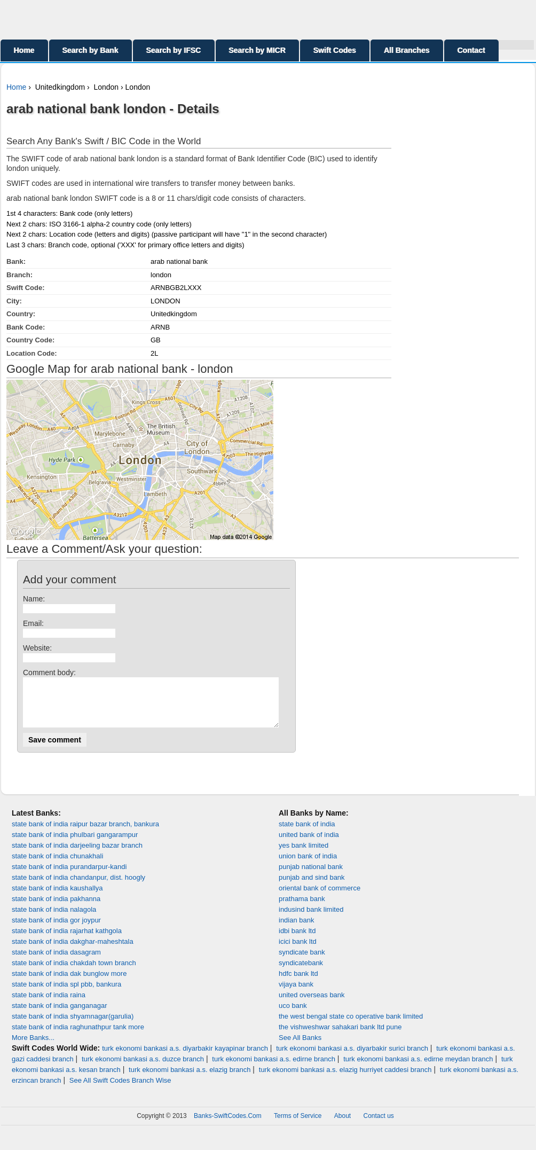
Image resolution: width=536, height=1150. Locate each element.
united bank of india (309, 844)
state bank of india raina (48, 1004)
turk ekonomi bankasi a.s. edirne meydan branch (418, 1069)
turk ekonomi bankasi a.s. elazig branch (189, 1079)
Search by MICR (257, 50)
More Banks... (33, 1047)
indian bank (296, 930)
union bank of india (308, 866)
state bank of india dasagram (56, 962)
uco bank (293, 1015)
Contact (471, 50)
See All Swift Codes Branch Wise (120, 1090)
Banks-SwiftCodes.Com (228, 1125)
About (342, 1125)
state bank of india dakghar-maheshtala (72, 951)
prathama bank (302, 908)
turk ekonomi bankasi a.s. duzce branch (143, 1069)
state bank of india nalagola (54, 919)
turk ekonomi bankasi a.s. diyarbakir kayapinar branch (185, 1058)
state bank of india (307, 834)
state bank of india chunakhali (57, 866)
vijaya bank (296, 994)
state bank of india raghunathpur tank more (78, 1036)
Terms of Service (297, 1125)
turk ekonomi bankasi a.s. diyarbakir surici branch (352, 1058)
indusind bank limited (311, 919)
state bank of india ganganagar (59, 1015)
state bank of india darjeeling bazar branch (77, 855)
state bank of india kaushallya (57, 898)
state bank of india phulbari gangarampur (75, 844)
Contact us (379, 1125)
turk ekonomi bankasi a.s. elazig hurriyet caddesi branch (345, 1079)
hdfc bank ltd (298, 983)
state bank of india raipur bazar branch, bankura (85, 834)
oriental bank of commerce (319, 898)
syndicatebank (301, 972)
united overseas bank (312, 1004)
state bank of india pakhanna (56, 908)
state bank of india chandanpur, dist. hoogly (78, 887)
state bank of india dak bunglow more (69, 983)
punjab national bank (311, 876)
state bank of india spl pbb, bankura (66, 994)
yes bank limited (303, 855)
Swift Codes (334, 50)
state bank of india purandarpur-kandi (69, 876)
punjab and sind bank (312, 887)
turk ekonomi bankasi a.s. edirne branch (273, 1069)
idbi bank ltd (297, 940)
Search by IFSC (173, 50)
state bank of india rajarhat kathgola (67, 940)
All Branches (407, 50)
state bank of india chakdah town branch (74, 972)
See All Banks (300, 1047)
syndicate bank (302, 962)
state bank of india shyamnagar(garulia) (72, 1026)
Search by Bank (90, 50)
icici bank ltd (298, 951)
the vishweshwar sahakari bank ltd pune (340, 1036)
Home (24, 50)
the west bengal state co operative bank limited (351, 1026)
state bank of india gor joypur (56, 930)
